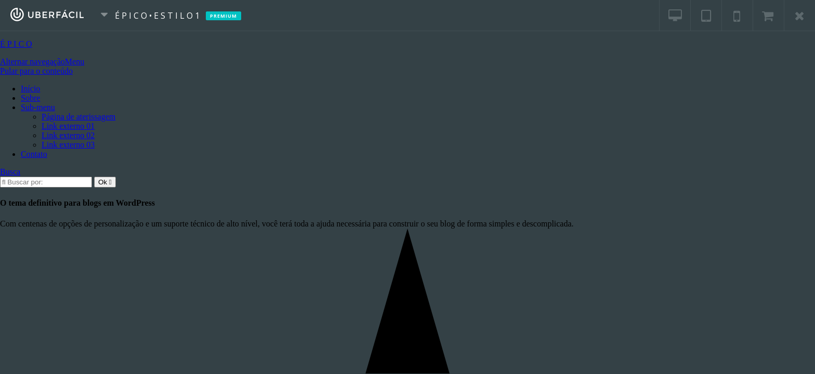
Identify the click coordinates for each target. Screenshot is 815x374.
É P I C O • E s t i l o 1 (162, 15)
